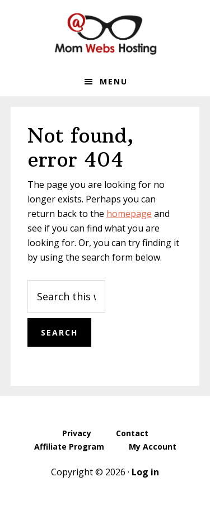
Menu (114, 81)
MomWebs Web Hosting (105, 33)
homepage (129, 213)
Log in (145, 472)
